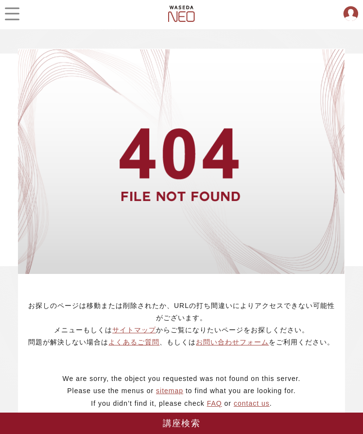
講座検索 (181, 423)
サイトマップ (134, 330)
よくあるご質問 (133, 342)
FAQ (214, 403)
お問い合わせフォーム (232, 342)
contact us (252, 403)
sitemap (169, 391)
